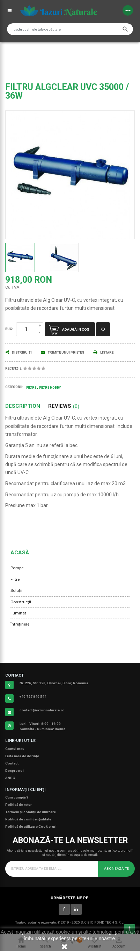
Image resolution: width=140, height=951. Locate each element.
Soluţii (16, 590)
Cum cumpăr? (16, 797)
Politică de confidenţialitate (28, 819)
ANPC (10, 778)
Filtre (15, 579)
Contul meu (14, 749)
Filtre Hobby (50, 387)
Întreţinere (19, 624)
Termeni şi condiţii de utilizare (30, 812)
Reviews (63, 406)
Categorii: (14, 387)
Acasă (19, 552)
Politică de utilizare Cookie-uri (31, 826)
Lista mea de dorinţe (22, 756)
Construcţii (20, 601)
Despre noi (14, 770)
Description (22, 406)
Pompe (16, 567)
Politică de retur (18, 805)
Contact (12, 763)
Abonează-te (116, 868)
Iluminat (18, 613)
